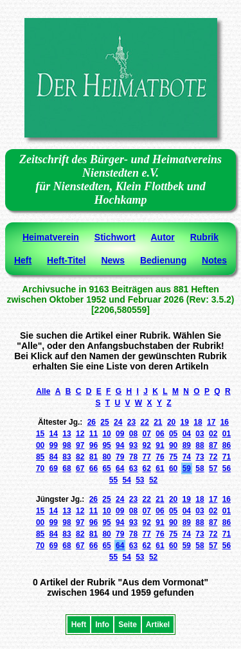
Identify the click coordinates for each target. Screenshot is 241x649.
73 (199, 456)
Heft (22, 260)
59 (187, 468)
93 (133, 445)
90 (173, 445)
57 (213, 468)
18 (197, 422)
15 (40, 433)
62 (147, 468)
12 (80, 433)
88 (199, 445)
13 (66, 433)
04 (187, 433)
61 (160, 468)
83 (66, 456)
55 (113, 480)
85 (40, 456)
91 (160, 445)
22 (144, 422)
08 (133, 433)
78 (133, 456)
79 (120, 456)
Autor (162, 237)
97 (80, 445)
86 (226, 445)
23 (131, 422)
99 (53, 445)
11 (93, 433)
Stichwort (115, 237)
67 (80, 468)
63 (133, 468)
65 (106, 468)
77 (147, 456)
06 (160, 433)
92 (147, 445)
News (113, 260)
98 (66, 445)
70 (40, 468)
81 (93, 456)
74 (187, 456)
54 (126, 480)
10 (106, 433)
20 (171, 422)
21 (158, 422)
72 (213, 456)
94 (120, 445)
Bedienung (163, 260)
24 (118, 422)
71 (226, 456)
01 (226, 433)
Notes (214, 260)
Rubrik (204, 237)
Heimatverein (50, 237)
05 (173, 433)
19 (185, 422)
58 (199, 468)
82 (80, 456)
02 (213, 433)
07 (147, 433)
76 (160, 456)
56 (226, 468)
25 (104, 422)
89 (187, 445)
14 (53, 433)
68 (66, 468)
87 (213, 445)
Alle (43, 391)
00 (40, 445)
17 (211, 422)
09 (120, 433)
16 (224, 422)
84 (53, 456)
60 (173, 468)
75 (173, 456)
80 (106, 456)
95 (106, 445)
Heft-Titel (66, 260)
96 (93, 445)
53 (140, 480)
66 (93, 468)
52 (153, 480)
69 (53, 468)
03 (199, 433)
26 (91, 422)
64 (120, 468)
